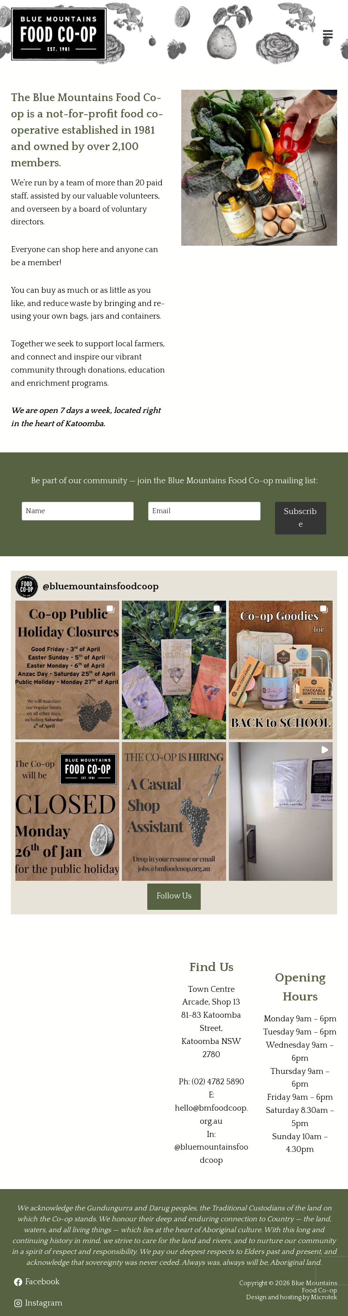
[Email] (204, 511)
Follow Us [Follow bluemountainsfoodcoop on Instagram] (174, 896)
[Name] (78, 511)
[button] (67, 670)
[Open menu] (327, 34)
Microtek (324, 1297)
